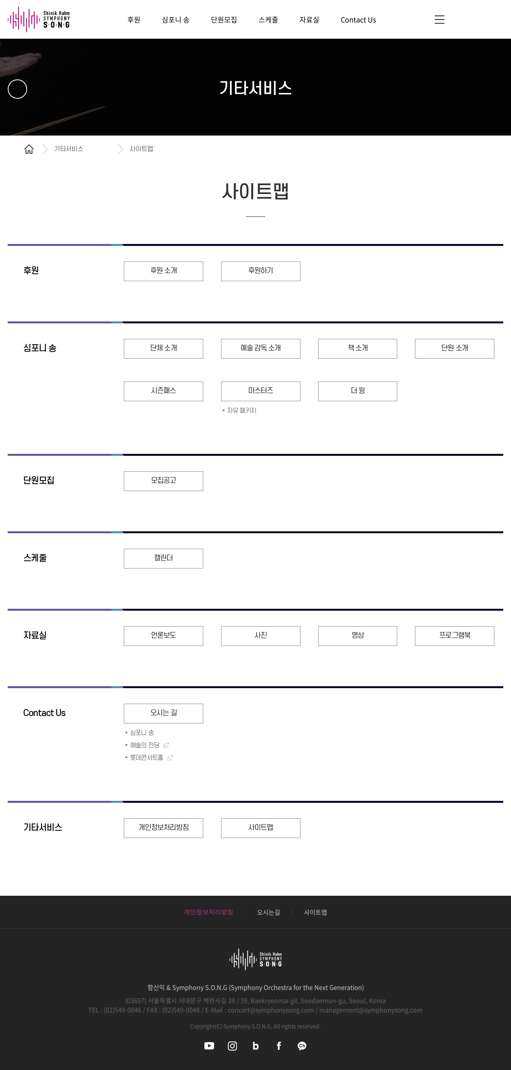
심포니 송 (39, 348)
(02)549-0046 (122, 1009)
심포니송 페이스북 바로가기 (279, 1046)
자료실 (34, 636)
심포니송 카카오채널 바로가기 (302, 1046)
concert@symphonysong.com (271, 1009)
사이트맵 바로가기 (439, 19)
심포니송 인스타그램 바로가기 (232, 1046)
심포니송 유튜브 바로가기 (209, 1046)
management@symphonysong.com (371, 1009)
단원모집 (38, 481)
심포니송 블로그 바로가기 (256, 1046)
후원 (31, 271)
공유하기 (489, 149)
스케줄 (34, 558)
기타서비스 (42, 828)
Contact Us (44, 713)
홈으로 (29, 149)
